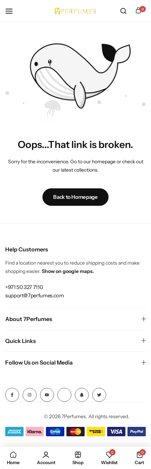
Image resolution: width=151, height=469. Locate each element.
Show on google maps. (68, 271)
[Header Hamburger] (12, 11)
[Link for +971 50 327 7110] (24, 287)
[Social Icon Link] (12, 395)
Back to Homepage (75, 197)
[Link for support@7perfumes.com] (34, 295)
